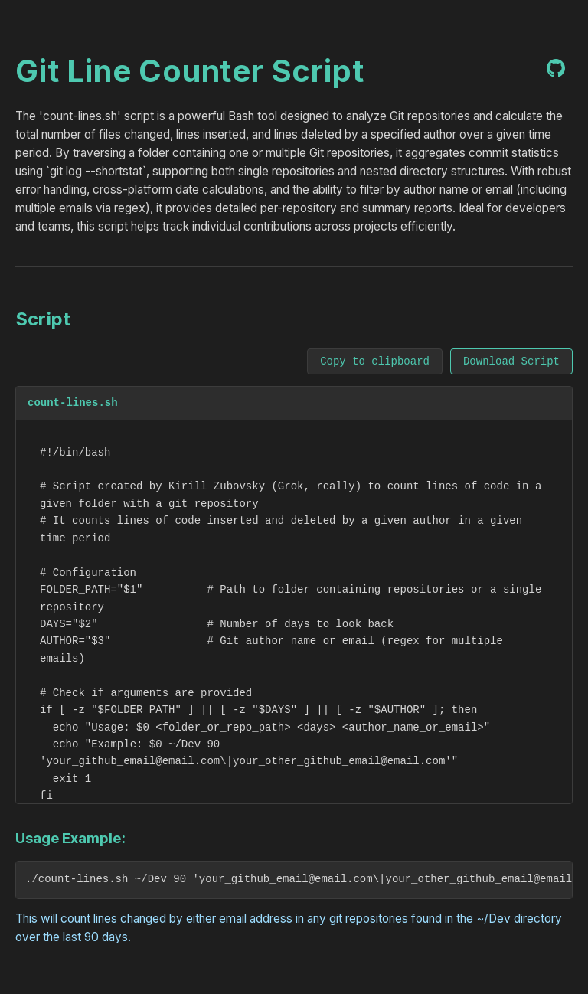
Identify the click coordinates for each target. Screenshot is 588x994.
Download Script (511, 361)
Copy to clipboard (375, 361)
